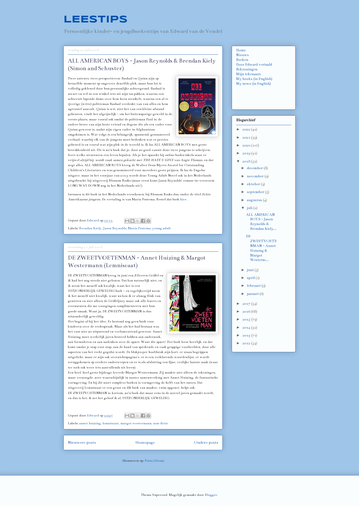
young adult (161, 228)
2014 (246, 327)
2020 (246, 145)
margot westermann (135, 423)
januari (253, 294)
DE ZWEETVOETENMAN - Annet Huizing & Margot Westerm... (261, 248)
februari (254, 285)
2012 (246, 343)
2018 (246, 161)
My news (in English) (253, 83)
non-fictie (160, 423)
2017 (246, 303)
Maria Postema (139, 228)
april (251, 278)
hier (183, 199)
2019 (246, 153)
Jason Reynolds (114, 228)
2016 (246, 311)
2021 (246, 137)
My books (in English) (254, 79)
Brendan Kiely (90, 228)
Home (241, 50)
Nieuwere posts (82, 442)
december (255, 168)
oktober (254, 184)
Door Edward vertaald (254, 64)
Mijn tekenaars (248, 74)
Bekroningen (246, 69)
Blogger (211, 495)
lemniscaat (110, 423)
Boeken (242, 60)
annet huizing (90, 423)
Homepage (145, 442)
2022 (246, 129)
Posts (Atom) (154, 461)
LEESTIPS (95, 19)
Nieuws (242, 55)
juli (250, 208)
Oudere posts (206, 442)
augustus (255, 200)
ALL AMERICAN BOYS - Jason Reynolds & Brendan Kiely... (261, 221)
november (255, 176)
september (256, 192)
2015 (246, 319)
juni (250, 270)
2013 (246, 335)
